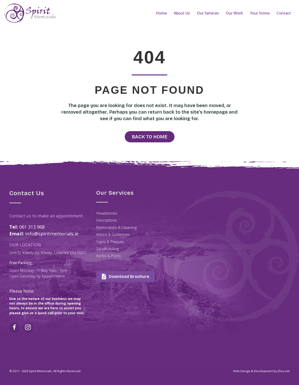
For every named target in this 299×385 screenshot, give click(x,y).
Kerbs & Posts (108, 255)
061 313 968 (32, 227)
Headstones (106, 213)
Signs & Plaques (110, 241)
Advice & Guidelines (113, 234)
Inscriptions (106, 220)
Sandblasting (107, 248)
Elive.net (284, 371)
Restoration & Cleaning (116, 227)
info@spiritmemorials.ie (51, 233)
